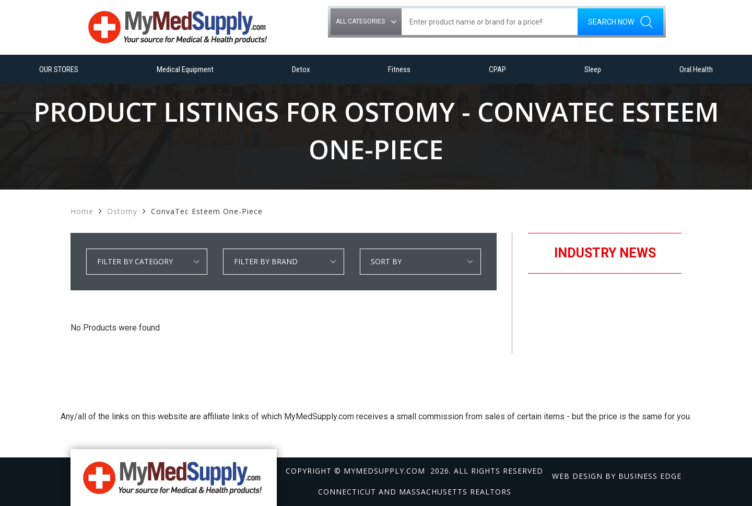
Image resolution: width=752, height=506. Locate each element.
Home (81, 211)
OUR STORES (58, 69)
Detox (301, 69)
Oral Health (696, 69)
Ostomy (122, 211)
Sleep (592, 69)
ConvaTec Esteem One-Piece (207, 211)
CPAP (497, 69)
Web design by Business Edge (617, 476)
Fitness (399, 69)
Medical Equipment (185, 69)
